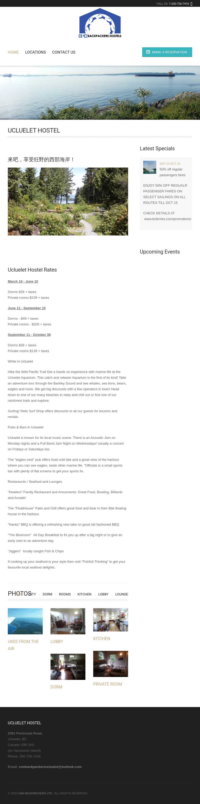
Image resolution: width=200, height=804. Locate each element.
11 (73, 248)
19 (118, 248)
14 (90, 248)
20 (124, 248)
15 (95, 248)
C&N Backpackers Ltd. (35, 793)
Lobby (103, 594)
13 (84, 248)
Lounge (121, 594)
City (32, 594)
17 (107, 248)
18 (113, 248)
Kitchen (85, 594)
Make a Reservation (169, 52)
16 (101, 248)
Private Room (107, 684)
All (19, 594)
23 (75, 254)
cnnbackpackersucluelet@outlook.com (50, 767)
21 (64, 254)
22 (70, 254)
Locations (35, 52)
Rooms (65, 594)
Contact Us (63, 52)
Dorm (47, 594)
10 (67, 248)
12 (78, 248)
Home (13, 52)
